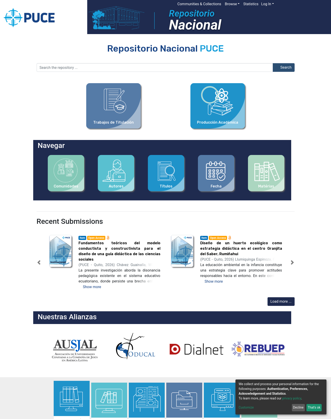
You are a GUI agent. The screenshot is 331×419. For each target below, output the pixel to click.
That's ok (314, 407)
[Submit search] (294, 4)
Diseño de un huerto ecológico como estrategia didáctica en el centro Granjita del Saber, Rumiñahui (241, 248)
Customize (246, 407)
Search (283, 67)
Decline (298, 407)
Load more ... (281, 301)
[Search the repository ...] (155, 67)
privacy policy (291, 398)
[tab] (157, 285)
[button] (287, 4)
